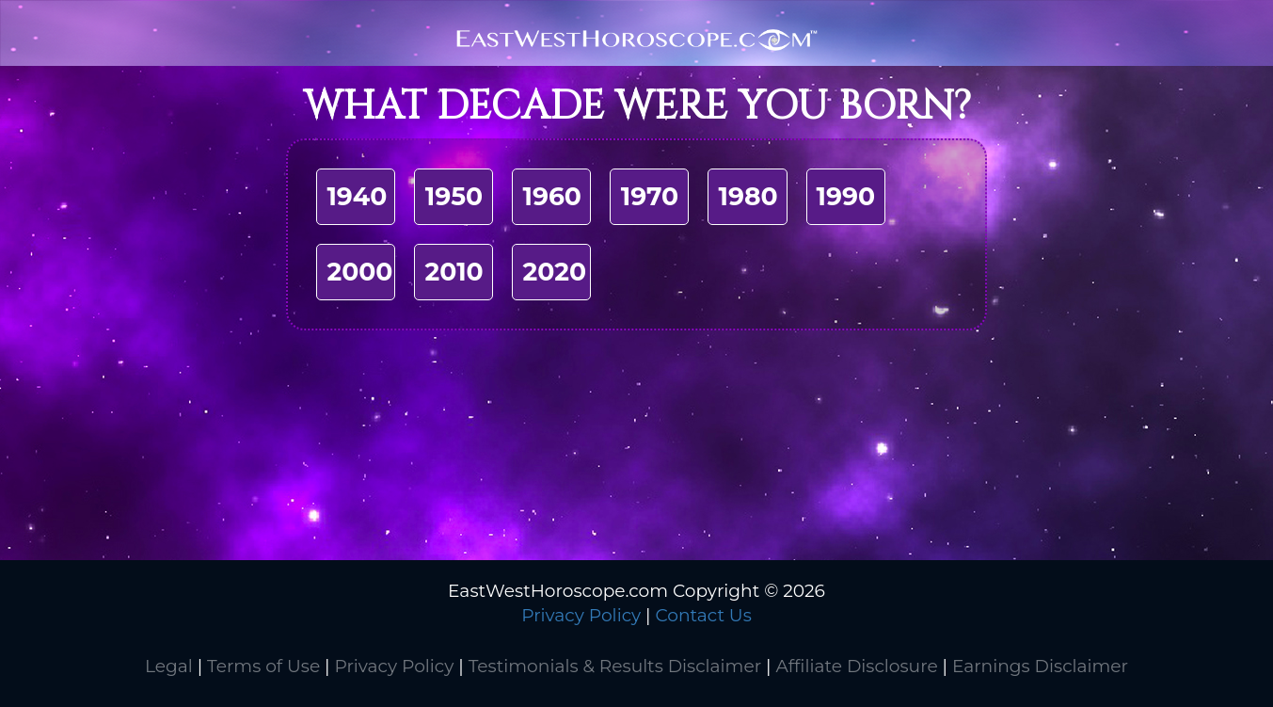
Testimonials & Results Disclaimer (615, 666)
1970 (649, 196)
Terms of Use (263, 666)
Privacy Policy (581, 615)
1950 (454, 196)
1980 (747, 196)
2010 (453, 271)
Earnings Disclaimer (1040, 666)
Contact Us (703, 615)
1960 (551, 196)
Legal (169, 666)
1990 (846, 196)
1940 (356, 196)
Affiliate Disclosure (856, 666)
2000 (359, 271)
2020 (554, 271)
